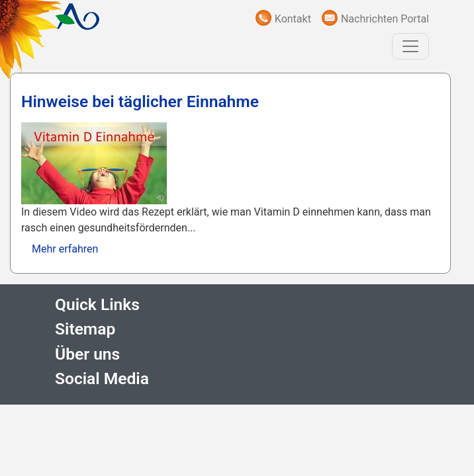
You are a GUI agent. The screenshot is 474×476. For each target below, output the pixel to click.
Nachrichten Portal (385, 19)
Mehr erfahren (65, 249)
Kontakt (293, 19)
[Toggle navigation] (410, 46)
